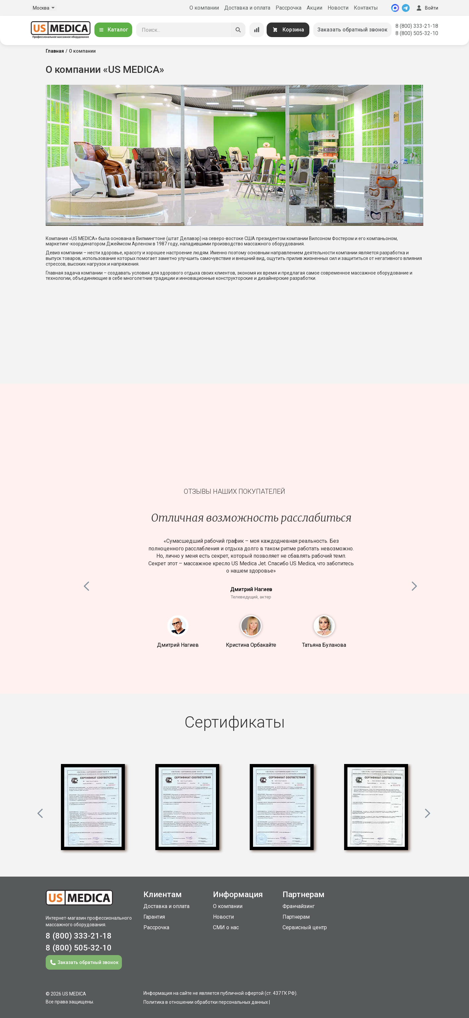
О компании (204, 8)
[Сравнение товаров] (256, 30)
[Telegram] (406, 8)
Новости (338, 8)
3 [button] (324, 625)
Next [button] (415, 585)
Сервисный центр (305, 927)
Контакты (366, 8)
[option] (251, 555)
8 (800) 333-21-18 (416, 26)
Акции (314, 8)
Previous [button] (87, 585)
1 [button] (177, 625)
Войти (426, 8)
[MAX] (395, 8)
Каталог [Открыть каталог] (113, 29)
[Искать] (238, 30)
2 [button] (251, 625)
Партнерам (296, 917)
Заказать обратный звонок (352, 29)
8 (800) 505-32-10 (416, 33)
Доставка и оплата (247, 8)
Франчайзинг (299, 906)
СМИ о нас (226, 927)
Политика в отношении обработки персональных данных (205, 1002)
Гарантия (154, 917)
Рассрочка (288, 8)
